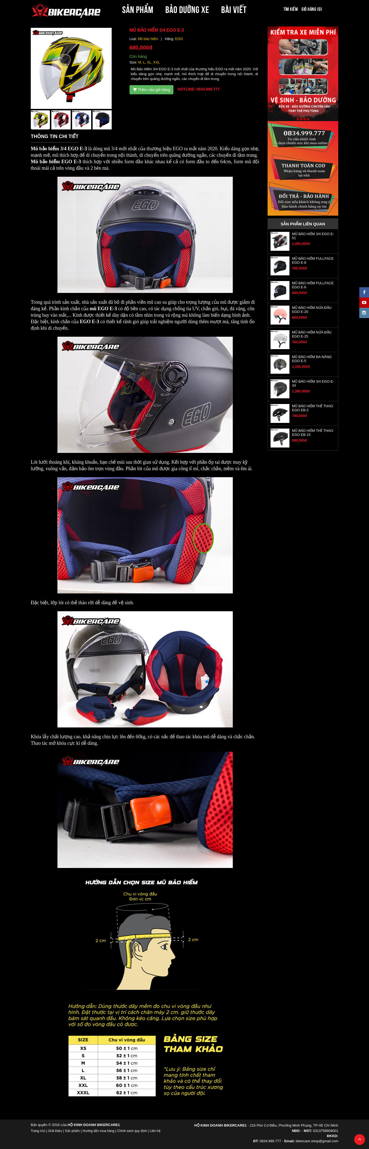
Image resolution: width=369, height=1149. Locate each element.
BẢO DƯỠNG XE (187, 9)
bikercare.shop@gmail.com (317, 1141)
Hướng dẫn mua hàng (98, 1131)
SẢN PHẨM (137, 9)
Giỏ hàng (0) (312, 9)
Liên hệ (155, 1131)
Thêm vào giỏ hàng (151, 90)
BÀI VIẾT (234, 9)
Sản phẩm (72, 1131)
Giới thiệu (55, 1131)
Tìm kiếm (290, 9)
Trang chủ (38, 1131)
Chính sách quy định (132, 1131)
